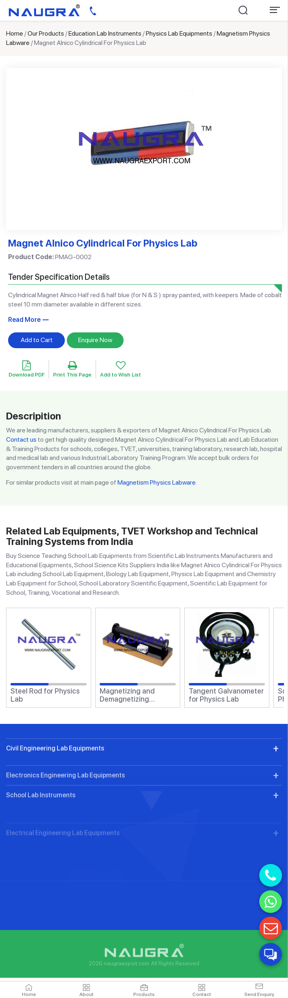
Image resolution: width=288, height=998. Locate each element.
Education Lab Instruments (104, 33)
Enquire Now (95, 340)
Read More (24, 319)
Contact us (21, 439)
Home (14, 33)
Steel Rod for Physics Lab (45, 695)
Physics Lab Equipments (179, 33)
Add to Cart (37, 340)
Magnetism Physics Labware (156, 482)
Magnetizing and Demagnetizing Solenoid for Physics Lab (133, 695)
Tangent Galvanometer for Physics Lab (226, 695)
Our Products (46, 33)
